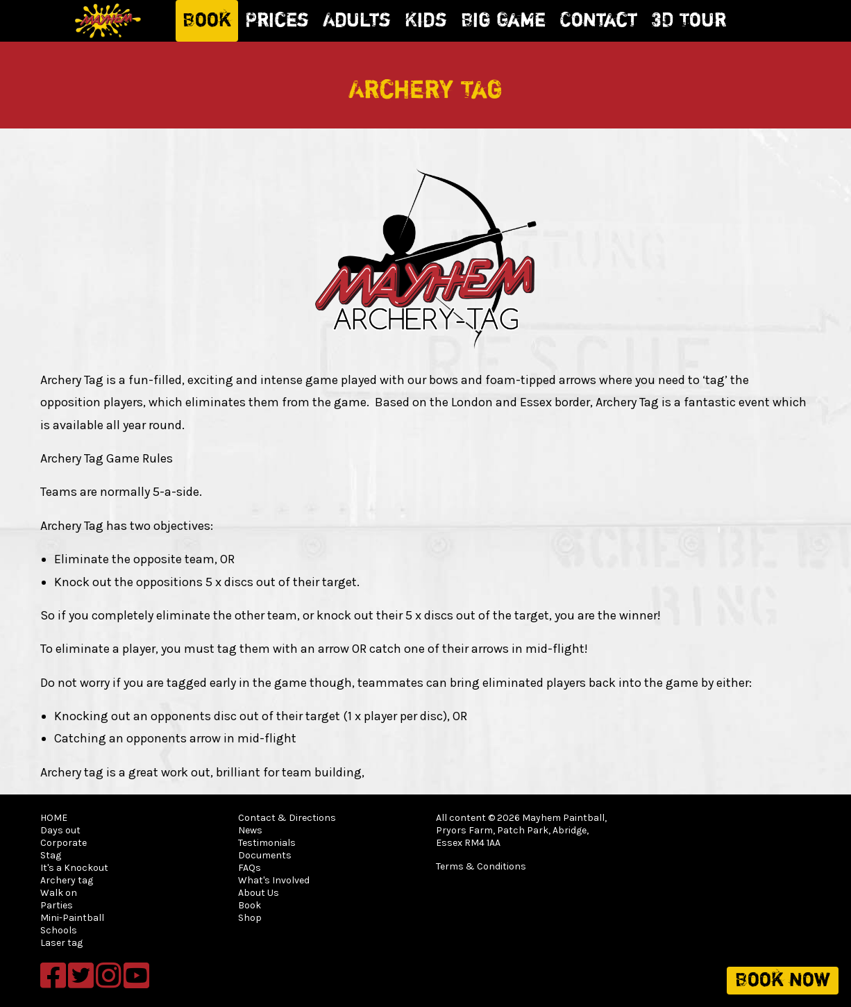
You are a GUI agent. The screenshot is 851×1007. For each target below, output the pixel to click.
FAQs (249, 868)
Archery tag (66, 880)
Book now (782, 980)
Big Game (503, 21)
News (250, 830)
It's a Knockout (74, 868)
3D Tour (688, 21)
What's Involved (274, 880)
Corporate (63, 843)
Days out (60, 830)
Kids (426, 21)
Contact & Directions (287, 818)
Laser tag (61, 943)
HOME (53, 818)
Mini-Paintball (72, 918)
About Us (258, 893)
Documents (265, 855)
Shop (250, 918)
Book (207, 21)
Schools (58, 930)
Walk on (58, 893)
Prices (277, 21)
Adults (357, 21)
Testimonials (267, 843)
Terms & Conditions (481, 866)
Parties (56, 905)
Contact (598, 21)
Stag (50, 855)
